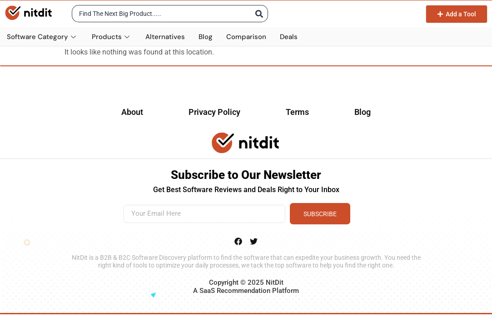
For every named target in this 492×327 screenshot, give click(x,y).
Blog (206, 36)
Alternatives (165, 36)
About (132, 112)
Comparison (246, 36)
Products (112, 36)
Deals (289, 36)
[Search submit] (258, 13)
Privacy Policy (214, 112)
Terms (297, 112)
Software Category (42, 36)
